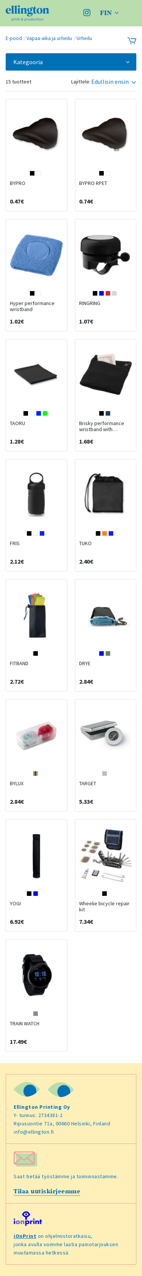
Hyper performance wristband (32, 306)
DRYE (85, 663)
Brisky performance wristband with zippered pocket (101, 429)
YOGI (15, 903)
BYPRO (17, 183)
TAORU (17, 423)
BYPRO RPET (93, 183)
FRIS (15, 543)
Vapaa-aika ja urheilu (49, 38)
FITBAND (19, 663)
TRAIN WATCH (24, 1023)
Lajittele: (81, 81)
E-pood (14, 38)
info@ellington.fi (34, 1131)
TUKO (85, 543)
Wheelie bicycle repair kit (104, 906)
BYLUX (16, 783)
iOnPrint (25, 1236)
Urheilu (84, 38)
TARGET (87, 783)
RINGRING (89, 303)
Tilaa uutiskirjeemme (47, 1191)
